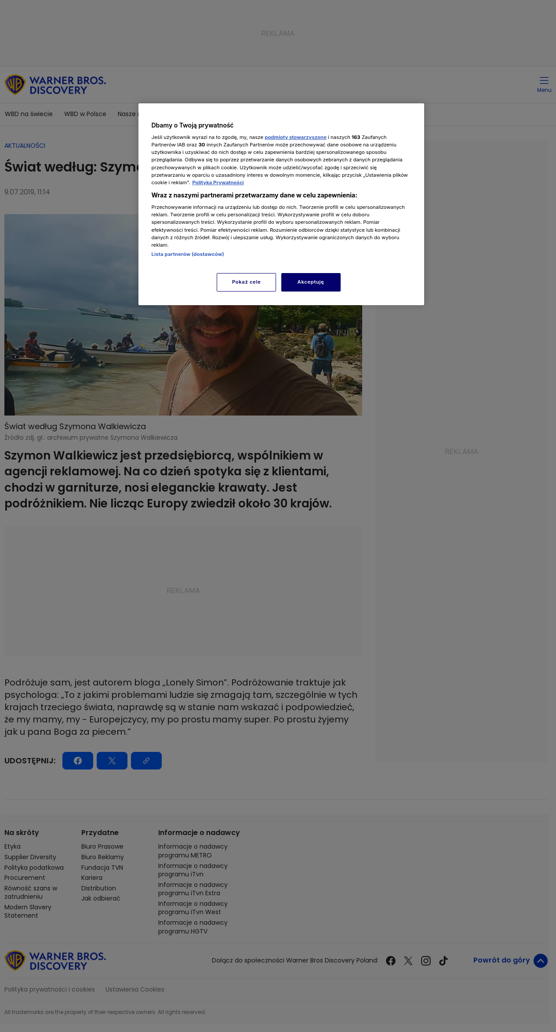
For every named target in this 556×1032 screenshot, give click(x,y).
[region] (281, 204)
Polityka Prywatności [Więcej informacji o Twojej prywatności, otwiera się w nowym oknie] (217, 182)
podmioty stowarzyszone (296, 137)
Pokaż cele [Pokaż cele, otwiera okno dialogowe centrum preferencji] (246, 282)
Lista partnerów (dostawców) (188, 254)
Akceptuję (311, 282)
